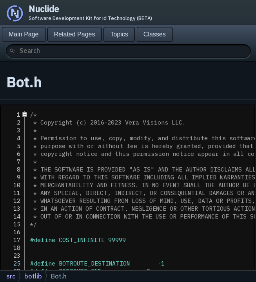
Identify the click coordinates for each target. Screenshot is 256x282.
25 (11, 263)
